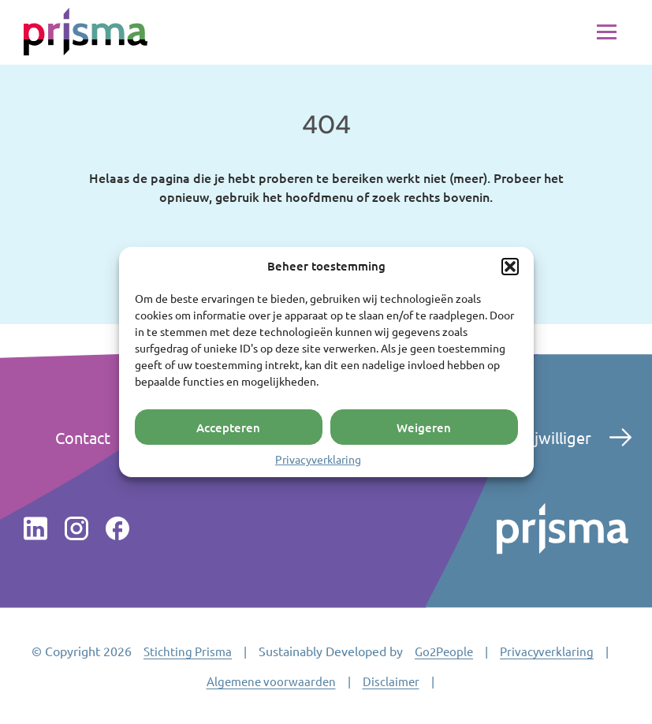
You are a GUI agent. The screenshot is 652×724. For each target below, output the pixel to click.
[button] (510, 266)
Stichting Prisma (187, 651)
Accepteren (228, 427)
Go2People (444, 651)
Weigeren (424, 427)
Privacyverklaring (318, 459)
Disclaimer (391, 681)
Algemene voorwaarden (271, 681)
